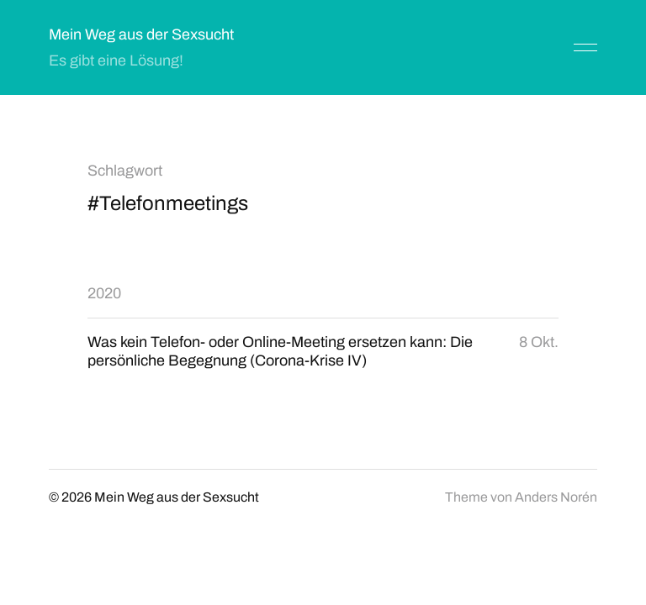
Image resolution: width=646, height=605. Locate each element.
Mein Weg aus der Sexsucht (141, 34)
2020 (104, 293)
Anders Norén (556, 497)
